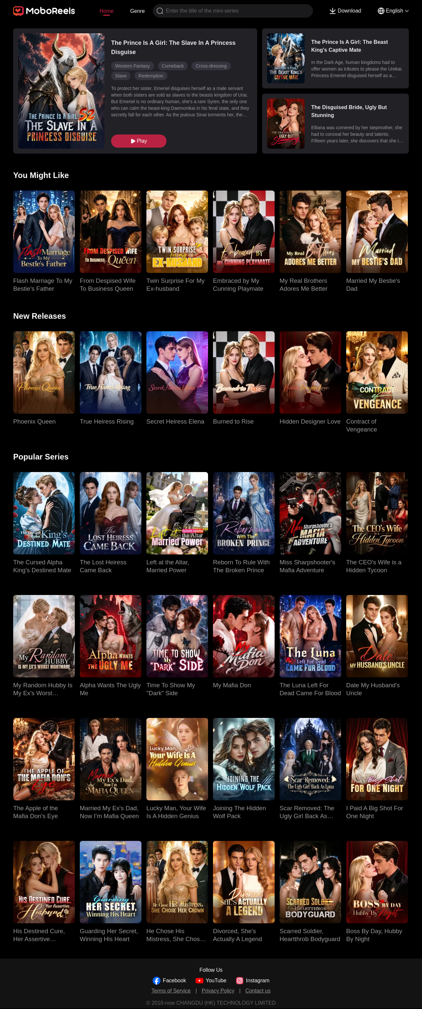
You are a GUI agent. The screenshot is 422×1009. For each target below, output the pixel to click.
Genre (137, 11)
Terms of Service (171, 991)
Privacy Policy (218, 991)
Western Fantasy (132, 66)
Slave (121, 75)
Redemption (151, 75)
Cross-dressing (211, 66)
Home (107, 11)
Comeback (173, 66)
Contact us (257, 991)
